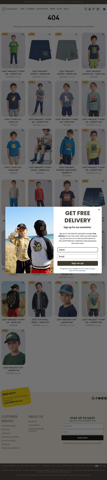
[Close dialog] (99, 209)
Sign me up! (78, 263)
